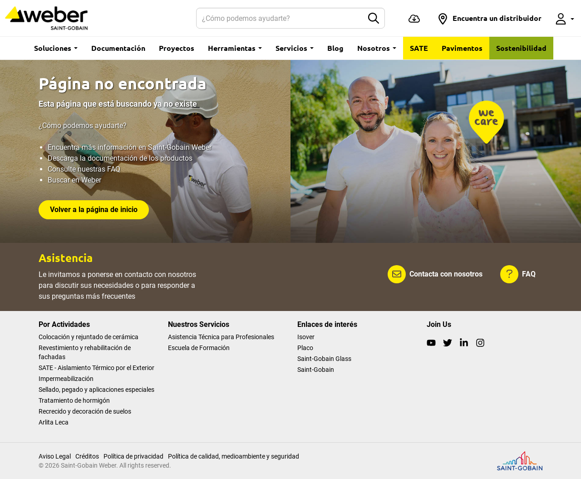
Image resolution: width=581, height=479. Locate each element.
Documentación (118, 48)
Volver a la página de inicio (94, 209)
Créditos (87, 456)
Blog (335, 48)
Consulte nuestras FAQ (84, 169)
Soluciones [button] (56, 48)
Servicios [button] (295, 48)
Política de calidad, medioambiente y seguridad (233, 456)
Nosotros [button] (376, 48)
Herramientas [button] (235, 48)
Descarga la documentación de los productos (120, 158)
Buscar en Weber (74, 180)
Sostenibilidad (521, 48)
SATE (419, 48)
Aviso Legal (55, 456)
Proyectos (176, 48)
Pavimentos (462, 48)
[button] (489, 18)
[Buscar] (280, 18)
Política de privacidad (133, 456)
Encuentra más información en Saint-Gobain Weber (130, 147)
